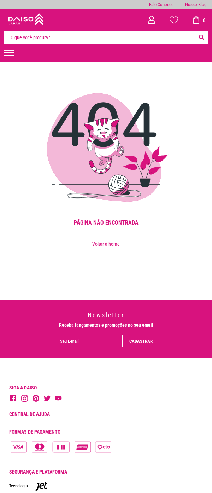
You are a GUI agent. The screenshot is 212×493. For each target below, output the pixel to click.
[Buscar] (201, 37)
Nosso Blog (195, 4)
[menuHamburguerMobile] (9, 53)
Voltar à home (106, 244)
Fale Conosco (161, 4)
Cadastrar (141, 341)
